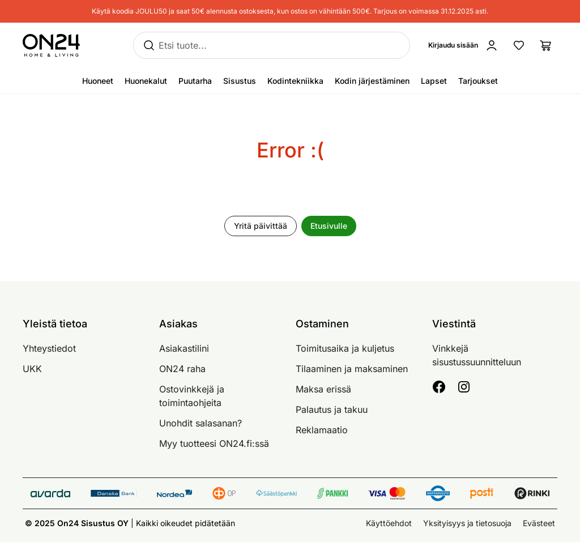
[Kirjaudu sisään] (465, 45)
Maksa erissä (323, 389)
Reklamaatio (322, 430)
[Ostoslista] (546, 45)
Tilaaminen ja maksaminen (352, 368)
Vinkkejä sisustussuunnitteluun (476, 355)
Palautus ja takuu (332, 409)
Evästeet (539, 523)
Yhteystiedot (49, 348)
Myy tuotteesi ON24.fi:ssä (214, 443)
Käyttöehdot (389, 523)
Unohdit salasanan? (200, 423)
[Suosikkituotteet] (519, 45)
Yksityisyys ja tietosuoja (467, 523)
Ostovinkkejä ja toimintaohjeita (191, 395)
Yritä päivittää (260, 226)
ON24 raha (182, 368)
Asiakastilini (184, 348)
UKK (32, 368)
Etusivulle (328, 226)
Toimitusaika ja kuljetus (345, 348)
